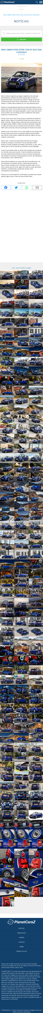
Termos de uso (21, 951)
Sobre (21, 947)
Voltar (22, 59)
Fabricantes (21, 933)
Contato (22, 942)
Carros (21, 937)
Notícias (21, 9)
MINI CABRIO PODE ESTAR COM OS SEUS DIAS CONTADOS (21, 15)
